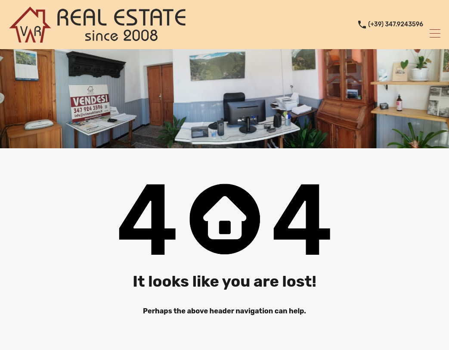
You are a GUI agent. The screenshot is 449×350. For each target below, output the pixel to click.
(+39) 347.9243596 (395, 24)
